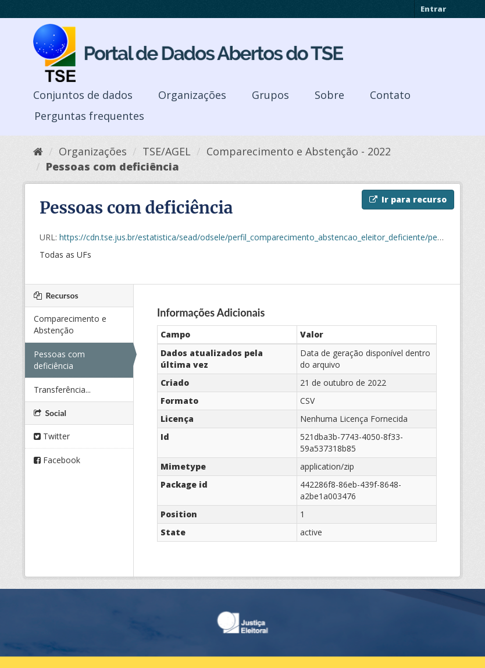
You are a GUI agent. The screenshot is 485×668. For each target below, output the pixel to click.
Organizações (192, 95)
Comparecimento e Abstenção (70, 324)
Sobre (329, 95)
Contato (390, 95)
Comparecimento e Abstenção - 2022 (298, 151)
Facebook (57, 460)
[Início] (38, 151)
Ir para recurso (408, 199)
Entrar (433, 8)
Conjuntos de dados (83, 95)
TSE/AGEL (166, 151)
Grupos (270, 95)
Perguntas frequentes (89, 116)
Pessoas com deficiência (112, 166)
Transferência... (62, 389)
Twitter (52, 436)
